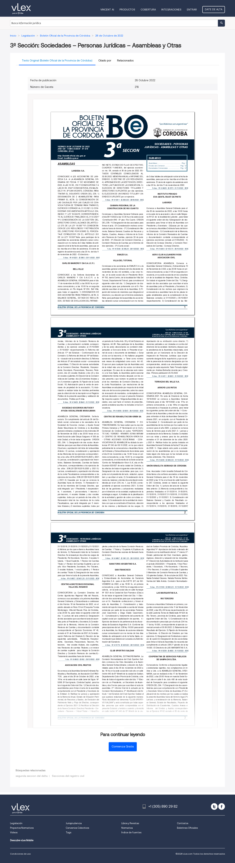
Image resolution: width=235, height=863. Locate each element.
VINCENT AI (107, 9)
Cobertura (148, 9)
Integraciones (171, 9)
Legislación (16, 823)
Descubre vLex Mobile (21, 840)
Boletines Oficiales (187, 827)
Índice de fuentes (131, 832)
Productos (127, 9)
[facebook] (221, 806)
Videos (13, 832)
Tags (68, 832)
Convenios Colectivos (77, 827)
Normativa (127, 827)
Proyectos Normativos (22, 827)
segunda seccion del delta (32, 775)
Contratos (182, 823)
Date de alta (213, 9)
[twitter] (214, 806)
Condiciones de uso (20, 854)
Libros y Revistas (130, 823)
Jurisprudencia (74, 823)
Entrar (192, 9)
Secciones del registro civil (68, 775)
